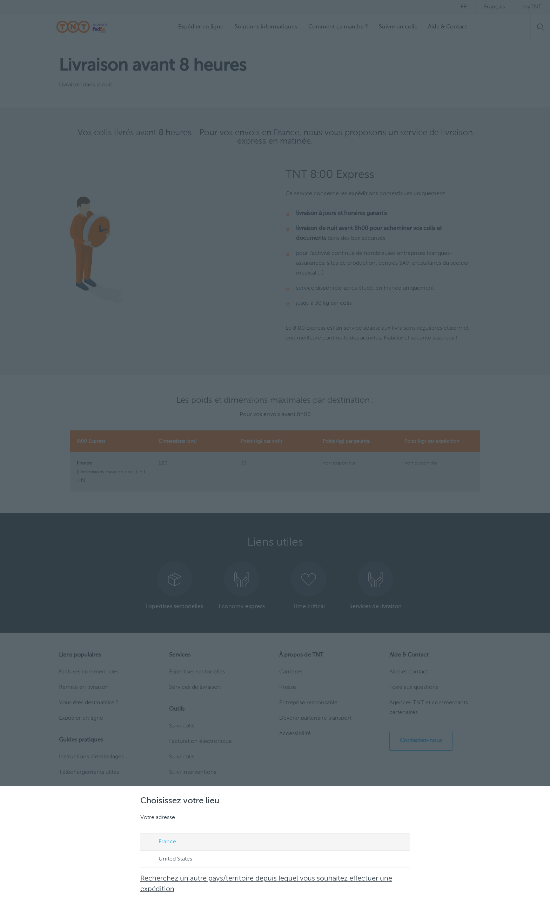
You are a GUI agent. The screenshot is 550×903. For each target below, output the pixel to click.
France (160, 842)
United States (168, 859)
